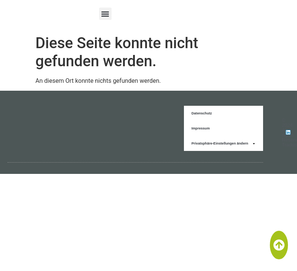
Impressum (200, 128)
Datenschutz (201, 113)
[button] (105, 14)
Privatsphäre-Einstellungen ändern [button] (223, 143)
